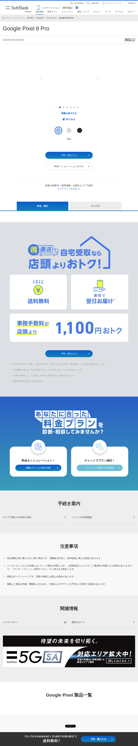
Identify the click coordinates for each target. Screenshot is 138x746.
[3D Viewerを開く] (69, 119)
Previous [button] (40, 77)
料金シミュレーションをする (72, 166)
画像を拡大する (69, 113)
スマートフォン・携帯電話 (24, 18)
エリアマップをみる (68, 189)
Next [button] (97, 77)
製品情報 (40, 18)
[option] (69, 77)
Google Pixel (51, 18)
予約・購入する (75, 155)
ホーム (8, 18)
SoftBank (17, 7)
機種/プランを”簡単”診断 (38, 468)
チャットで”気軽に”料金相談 (100, 468)
